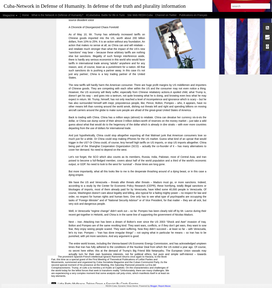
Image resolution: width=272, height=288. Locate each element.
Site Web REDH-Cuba (140, 15)
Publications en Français (193, 15)
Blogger (153, 286)
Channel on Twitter (165, 15)
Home (25, 15)
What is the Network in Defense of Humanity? (57, 15)
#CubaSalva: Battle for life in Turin (105, 15)
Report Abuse (164, 286)
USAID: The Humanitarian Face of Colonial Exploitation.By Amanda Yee (104, 218)
